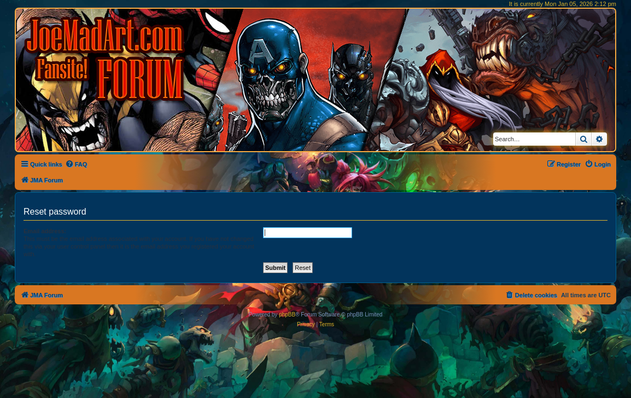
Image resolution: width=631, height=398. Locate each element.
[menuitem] (76, 164)
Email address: (45, 231)
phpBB (287, 315)
